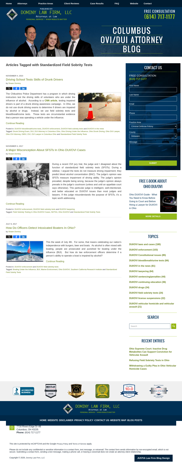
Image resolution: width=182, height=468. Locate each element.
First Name (134, 85)
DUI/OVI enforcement (51, 129)
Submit (153, 163)
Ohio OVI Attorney (13, 134)
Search (173, 326)
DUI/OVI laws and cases (145, 244)
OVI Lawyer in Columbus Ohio (44, 134)
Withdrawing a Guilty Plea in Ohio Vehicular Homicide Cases (152, 367)
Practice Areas (56, 3)
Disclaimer (69, 418)
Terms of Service (80, 444)
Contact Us (103, 418)
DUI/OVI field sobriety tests (72, 129)
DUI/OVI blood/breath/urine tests (28, 129)
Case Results (108, 3)
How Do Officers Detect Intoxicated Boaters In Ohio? (40, 227)
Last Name (134, 95)
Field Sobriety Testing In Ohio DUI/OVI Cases (31, 212)
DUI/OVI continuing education (147, 282)
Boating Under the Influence (24, 269)
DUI (31, 131)
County (132, 132)
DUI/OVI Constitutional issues (147, 255)
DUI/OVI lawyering (67, 209)
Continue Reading (15, 123)
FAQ (128, 3)
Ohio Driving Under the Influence (74, 131)
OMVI (24, 134)
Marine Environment (49, 269)
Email (131, 104)
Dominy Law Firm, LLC (36, 458)
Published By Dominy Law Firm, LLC (159, 14)
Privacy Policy (86, 418)
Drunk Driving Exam (21, 131)
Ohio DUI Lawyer (113, 131)
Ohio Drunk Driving (97, 131)
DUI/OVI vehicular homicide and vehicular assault (151, 305)
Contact (164, 3)
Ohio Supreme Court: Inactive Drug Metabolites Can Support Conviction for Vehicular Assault (150, 351)
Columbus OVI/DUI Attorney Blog (39, 14)
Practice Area (135, 122)
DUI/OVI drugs (139, 287)
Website (145, 3)
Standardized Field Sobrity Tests (73, 134)
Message (133, 142)
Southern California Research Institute (86, 269)
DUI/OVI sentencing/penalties (147, 276)
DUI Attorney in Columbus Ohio (47, 131)
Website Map (119, 418)
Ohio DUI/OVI (64, 212)
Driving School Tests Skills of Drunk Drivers (34, 79)
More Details (153, 216)
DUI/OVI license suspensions (147, 298)
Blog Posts (136, 418)
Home (14, 3)
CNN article (51, 100)
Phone (132, 113)
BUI (38, 269)
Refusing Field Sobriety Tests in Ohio (149, 360)
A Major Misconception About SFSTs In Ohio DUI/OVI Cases (46, 150)
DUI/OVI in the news (95, 129)
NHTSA (54, 212)
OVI (28, 134)
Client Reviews (82, 3)
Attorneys (33, 3)
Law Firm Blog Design (159, 458)
